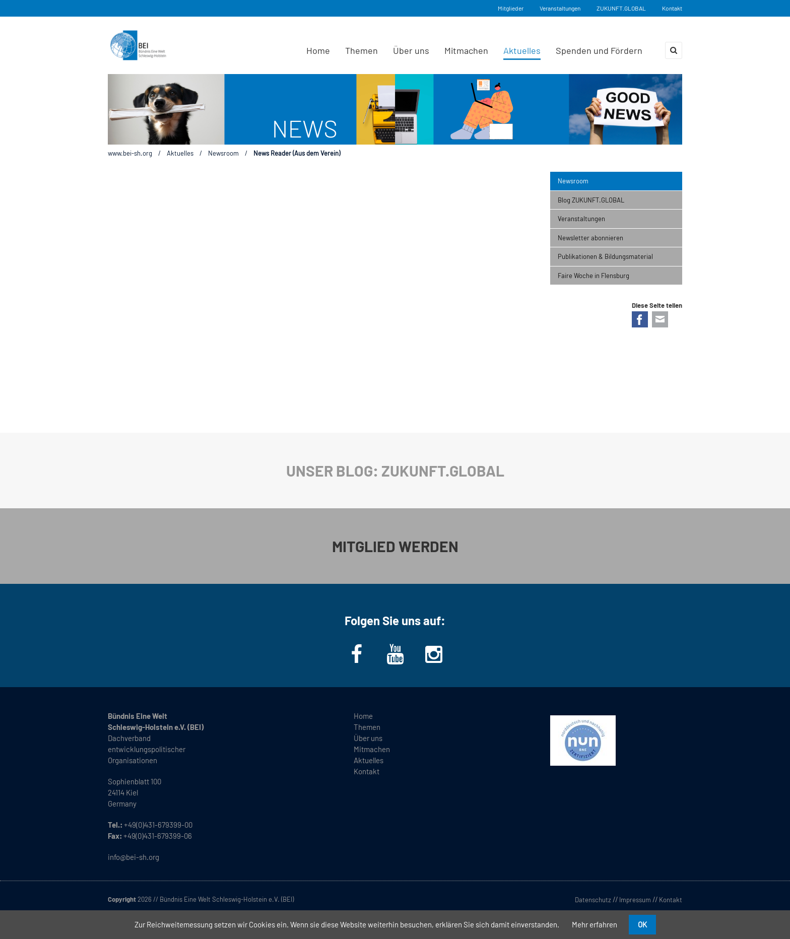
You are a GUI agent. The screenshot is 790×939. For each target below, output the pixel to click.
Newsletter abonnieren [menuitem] (590, 238)
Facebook (640, 319)
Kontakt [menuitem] (366, 771)
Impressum (635, 900)
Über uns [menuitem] (411, 50)
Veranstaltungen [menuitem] (581, 219)
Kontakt (672, 8)
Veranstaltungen (560, 8)
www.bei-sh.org (130, 153)
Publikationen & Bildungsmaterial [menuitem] (605, 256)
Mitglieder (510, 8)
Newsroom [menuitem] (573, 181)
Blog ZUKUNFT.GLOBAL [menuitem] (591, 200)
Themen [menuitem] (361, 50)
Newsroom (223, 153)
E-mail (660, 319)
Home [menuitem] (318, 50)
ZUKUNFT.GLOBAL (621, 8)
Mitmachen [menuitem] (466, 50)
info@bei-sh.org (133, 856)
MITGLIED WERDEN (395, 546)
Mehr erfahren (594, 924)
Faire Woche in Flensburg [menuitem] (593, 276)
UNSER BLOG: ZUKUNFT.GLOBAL (395, 470)
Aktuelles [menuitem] (522, 50)
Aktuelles (180, 153)
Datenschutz (593, 900)
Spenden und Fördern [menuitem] (599, 50)
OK (642, 924)
